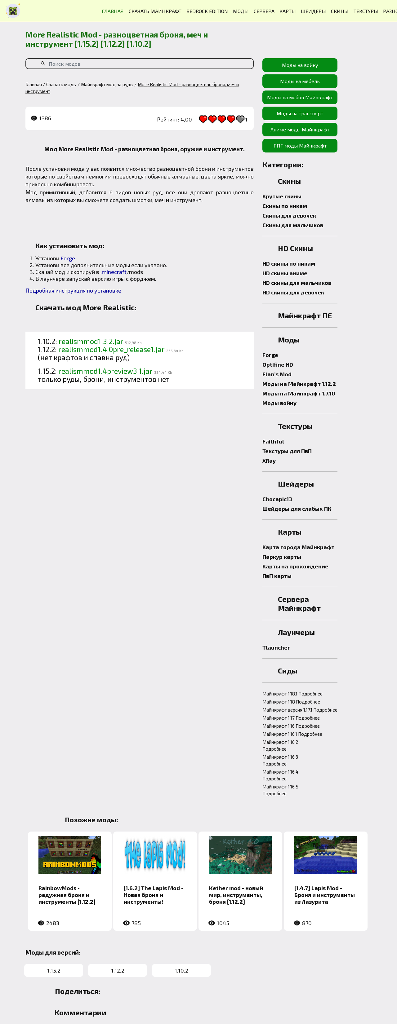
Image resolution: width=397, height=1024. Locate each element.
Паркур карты (281, 556)
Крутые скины (281, 196)
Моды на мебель (300, 81)
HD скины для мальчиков (296, 282)
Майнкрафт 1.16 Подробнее (291, 726)
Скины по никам (284, 205)
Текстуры (295, 426)
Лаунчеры (296, 632)
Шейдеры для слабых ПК (296, 508)
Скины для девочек (289, 215)
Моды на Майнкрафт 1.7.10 (298, 393)
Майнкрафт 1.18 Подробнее (291, 701)
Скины (289, 180)
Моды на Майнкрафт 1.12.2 (299, 383)
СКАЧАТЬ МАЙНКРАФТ (155, 11)
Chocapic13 (277, 499)
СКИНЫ (340, 11)
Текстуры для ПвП (287, 451)
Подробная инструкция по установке (73, 290)
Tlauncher (276, 647)
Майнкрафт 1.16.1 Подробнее (292, 734)
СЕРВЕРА (264, 11)
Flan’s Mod (277, 374)
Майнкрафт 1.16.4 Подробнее (280, 775)
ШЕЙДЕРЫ (313, 11)
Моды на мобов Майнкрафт (300, 97)
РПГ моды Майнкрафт (300, 145)
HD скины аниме (284, 273)
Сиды (287, 670)
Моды (289, 339)
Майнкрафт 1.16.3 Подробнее (280, 760)
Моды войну (279, 402)
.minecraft (113, 271)
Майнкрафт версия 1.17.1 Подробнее (299, 710)
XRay (269, 460)
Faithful (273, 441)
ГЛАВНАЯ (113, 11)
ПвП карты (277, 575)
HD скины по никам (288, 263)
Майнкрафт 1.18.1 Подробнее (292, 693)
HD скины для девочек (293, 292)
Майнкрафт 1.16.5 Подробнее (280, 790)
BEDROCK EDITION (207, 11)
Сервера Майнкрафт (299, 603)
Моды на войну (300, 65)
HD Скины (295, 248)
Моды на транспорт (300, 113)
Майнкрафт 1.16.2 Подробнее (280, 745)
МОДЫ (241, 11)
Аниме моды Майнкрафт (299, 129)
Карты (289, 531)
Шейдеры (296, 483)
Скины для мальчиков (292, 225)
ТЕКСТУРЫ (366, 11)
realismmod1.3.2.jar (91, 341)
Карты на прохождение (295, 566)
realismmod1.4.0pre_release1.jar (111, 349)
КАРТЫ (287, 11)
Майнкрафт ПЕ (305, 315)
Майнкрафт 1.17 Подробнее (291, 718)
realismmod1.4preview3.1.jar (105, 371)
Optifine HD (277, 364)
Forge (67, 258)
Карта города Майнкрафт (298, 547)
